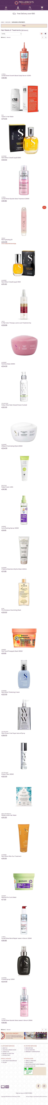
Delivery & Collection (7, 1053)
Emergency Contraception (32, 1051)
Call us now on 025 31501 (24, 1093)
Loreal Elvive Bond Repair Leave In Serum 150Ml (16, 938)
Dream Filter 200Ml (7, 774)
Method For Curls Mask (8, 897)
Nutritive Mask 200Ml (8, 364)
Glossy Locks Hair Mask (8, 815)
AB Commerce (43, 1096)
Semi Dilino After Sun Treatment (11, 856)
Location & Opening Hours (8, 1050)
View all (8, 37)
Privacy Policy (28, 1062)
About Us (4, 1048)
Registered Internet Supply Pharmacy (34, 1064)
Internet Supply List (30, 1066)
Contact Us (5, 1051)
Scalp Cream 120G (7, 487)
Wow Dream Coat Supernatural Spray (13, 733)
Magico (31, 1096)
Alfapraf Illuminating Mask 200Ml (11, 446)
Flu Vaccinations (29, 1050)
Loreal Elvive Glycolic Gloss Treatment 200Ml (15, 199)
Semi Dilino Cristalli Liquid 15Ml (11, 282)
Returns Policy (5, 1055)
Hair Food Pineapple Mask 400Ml (11, 651)
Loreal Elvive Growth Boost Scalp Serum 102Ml (16, 75)
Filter (24, 25)
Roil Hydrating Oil (6, 239)
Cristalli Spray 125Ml (8, 979)
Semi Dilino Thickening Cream (10, 692)
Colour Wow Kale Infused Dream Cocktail (14, 405)
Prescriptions (28, 1048)
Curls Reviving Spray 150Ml (10, 528)
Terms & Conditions (30, 1060)
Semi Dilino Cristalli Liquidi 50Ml (11, 157)
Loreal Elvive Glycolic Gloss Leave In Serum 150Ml (16, 1020)
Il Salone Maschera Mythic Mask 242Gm (14, 569)
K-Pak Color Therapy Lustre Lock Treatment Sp (16, 323)
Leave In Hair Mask (7, 116)
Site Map (4, 1062)
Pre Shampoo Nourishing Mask (11, 610)
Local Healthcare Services (9, 1060)
